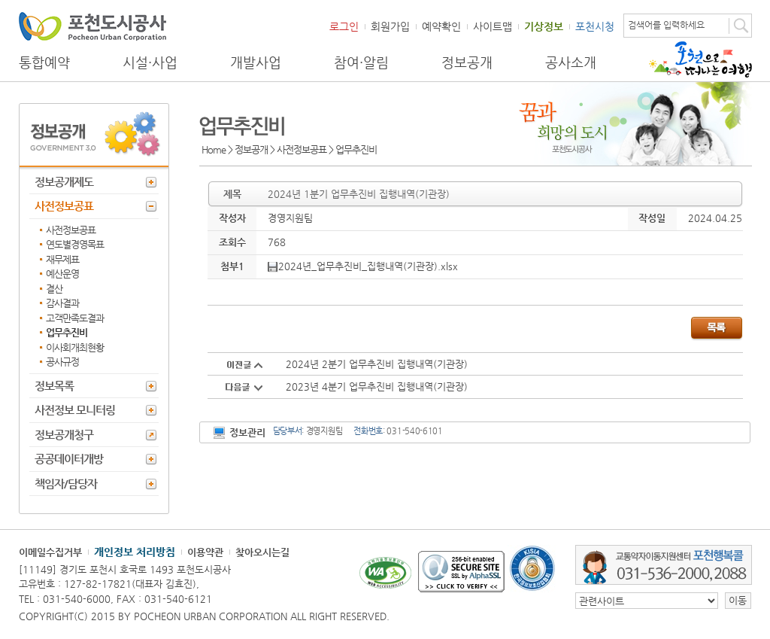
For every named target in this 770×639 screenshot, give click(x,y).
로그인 (344, 26)
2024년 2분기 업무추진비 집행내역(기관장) (377, 364)
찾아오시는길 (262, 552)
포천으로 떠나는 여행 (700, 59)
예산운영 (62, 273)
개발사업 (255, 62)
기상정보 (543, 26)
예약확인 (441, 26)
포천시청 (594, 26)
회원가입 (390, 26)
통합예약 (44, 62)
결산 (54, 288)
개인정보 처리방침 (134, 552)
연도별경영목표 (75, 244)
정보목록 (54, 385)
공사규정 (62, 361)
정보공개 (467, 62)
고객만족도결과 (75, 318)
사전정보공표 (64, 205)
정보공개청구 (64, 434)
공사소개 (570, 62)
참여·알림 (361, 62)
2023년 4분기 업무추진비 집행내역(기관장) (377, 386)
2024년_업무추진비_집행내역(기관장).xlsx (363, 266)
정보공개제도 (64, 181)
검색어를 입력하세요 (666, 25)
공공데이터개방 (69, 458)
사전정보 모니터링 (75, 409)
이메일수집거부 (50, 552)
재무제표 (62, 259)
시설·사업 (150, 62)
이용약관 (205, 552)
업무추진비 (66, 332)
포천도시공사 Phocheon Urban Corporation (92, 26)
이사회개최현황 (75, 347)
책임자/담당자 (66, 483)
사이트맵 (492, 26)
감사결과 (62, 303)
